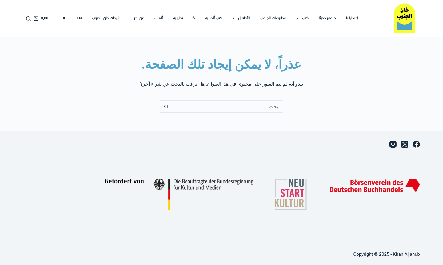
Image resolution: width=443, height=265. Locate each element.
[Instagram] (393, 144)
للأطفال (240, 18)
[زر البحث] (166, 106)
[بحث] (28, 18)
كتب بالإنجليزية (184, 18)
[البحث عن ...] (227, 106)
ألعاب (158, 18)
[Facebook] (416, 144)
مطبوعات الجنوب (273, 18)
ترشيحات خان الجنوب (107, 18)
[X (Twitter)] (404, 144)
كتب (301, 18)
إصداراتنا (352, 18)
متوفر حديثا (327, 18)
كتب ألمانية (213, 18)
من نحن (138, 18)
